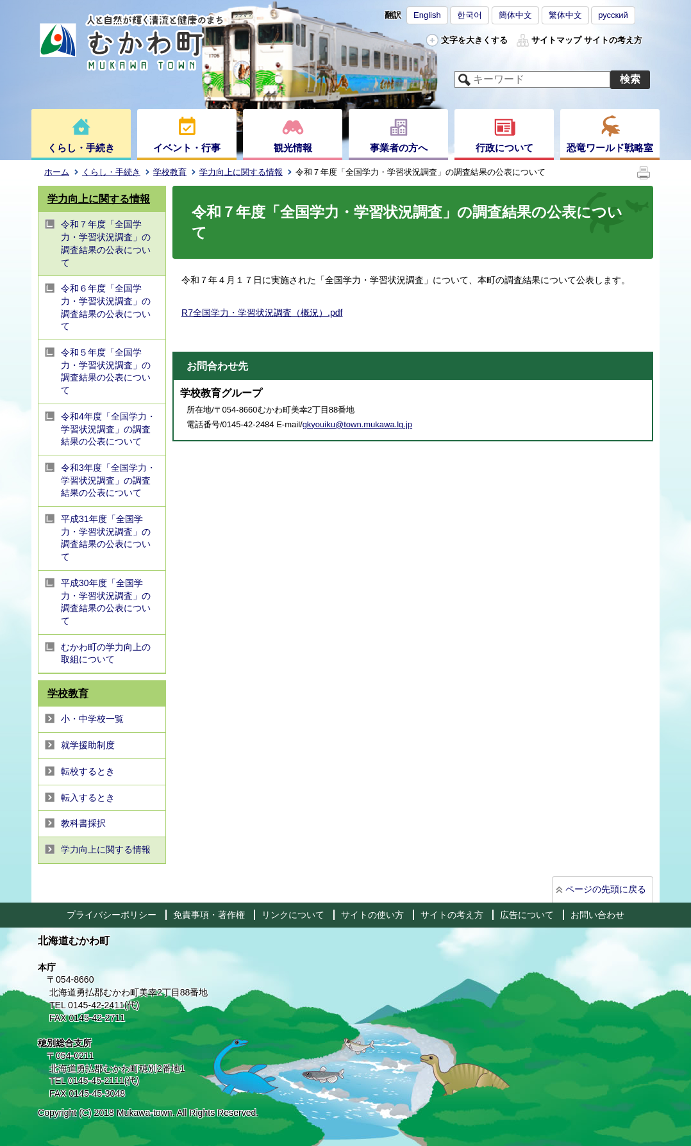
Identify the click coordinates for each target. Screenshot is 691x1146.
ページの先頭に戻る (605, 889)
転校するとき (88, 771)
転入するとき (88, 797)
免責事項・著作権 (209, 915)
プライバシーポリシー (111, 915)
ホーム (56, 172)
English (427, 15)
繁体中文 (565, 15)
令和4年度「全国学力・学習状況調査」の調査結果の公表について (108, 428)
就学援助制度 (88, 745)
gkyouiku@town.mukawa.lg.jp (357, 424)
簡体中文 (515, 15)
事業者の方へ (399, 147)
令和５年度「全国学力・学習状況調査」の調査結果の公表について (106, 371)
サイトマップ (556, 40)
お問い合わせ (597, 915)
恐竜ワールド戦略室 (610, 147)
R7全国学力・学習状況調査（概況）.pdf (261, 312)
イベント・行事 (187, 147)
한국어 (469, 15)
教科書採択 (83, 823)
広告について (527, 915)
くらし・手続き (81, 147)
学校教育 (170, 172)
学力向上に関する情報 (241, 172)
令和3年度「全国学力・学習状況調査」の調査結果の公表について (108, 480)
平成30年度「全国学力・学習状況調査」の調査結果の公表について (106, 602)
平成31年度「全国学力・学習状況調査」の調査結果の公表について (106, 538)
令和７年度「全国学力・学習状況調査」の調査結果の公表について (106, 243)
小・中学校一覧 (92, 719)
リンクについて (293, 915)
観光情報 (293, 147)
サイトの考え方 (613, 40)
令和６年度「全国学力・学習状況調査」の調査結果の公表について (106, 307)
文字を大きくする (474, 40)
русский (613, 15)
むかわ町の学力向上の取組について (106, 653)
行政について (504, 147)
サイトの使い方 (372, 915)
